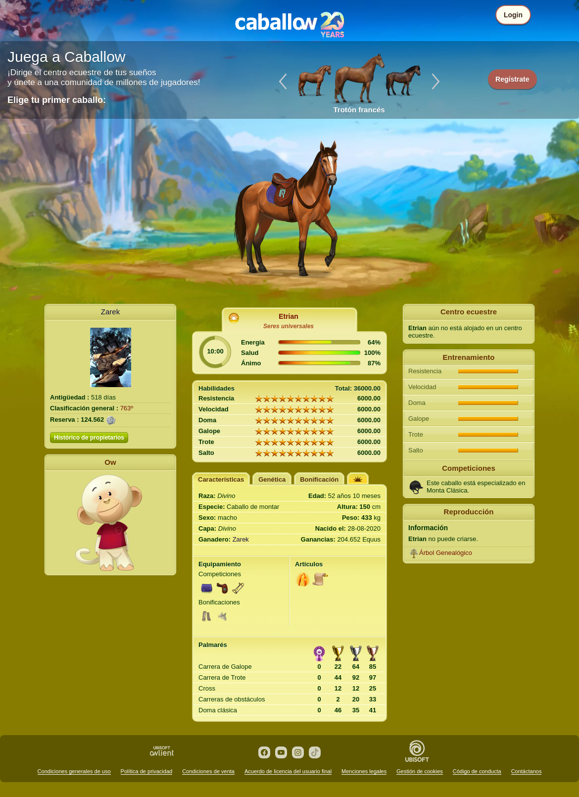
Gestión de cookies (419, 771)
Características (221, 479)
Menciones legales (363, 771)
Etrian (288, 316)
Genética (272, 479)
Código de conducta (477, 771)
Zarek (110, 311)
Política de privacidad (147, 771)
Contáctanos (526, 771)
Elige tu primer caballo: (56, 100)
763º (126, 408)
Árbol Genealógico (445, 552)
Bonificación (319, 479)
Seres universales (288, 326)
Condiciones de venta (208, 771)
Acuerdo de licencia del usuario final (288, 771)
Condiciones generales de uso (74, 771)
